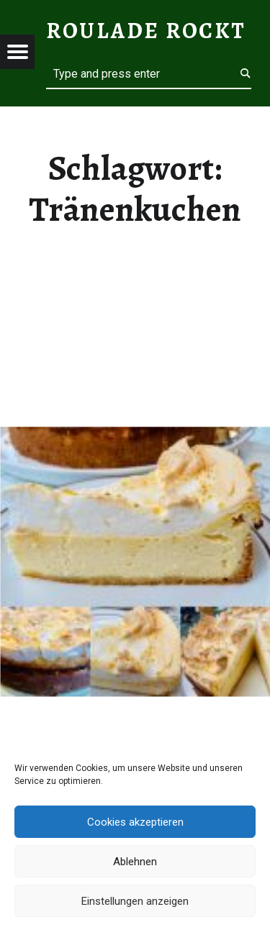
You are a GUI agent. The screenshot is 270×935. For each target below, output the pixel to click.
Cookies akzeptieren (135, 822)
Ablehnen (135, 861)
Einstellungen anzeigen (135, 901)
